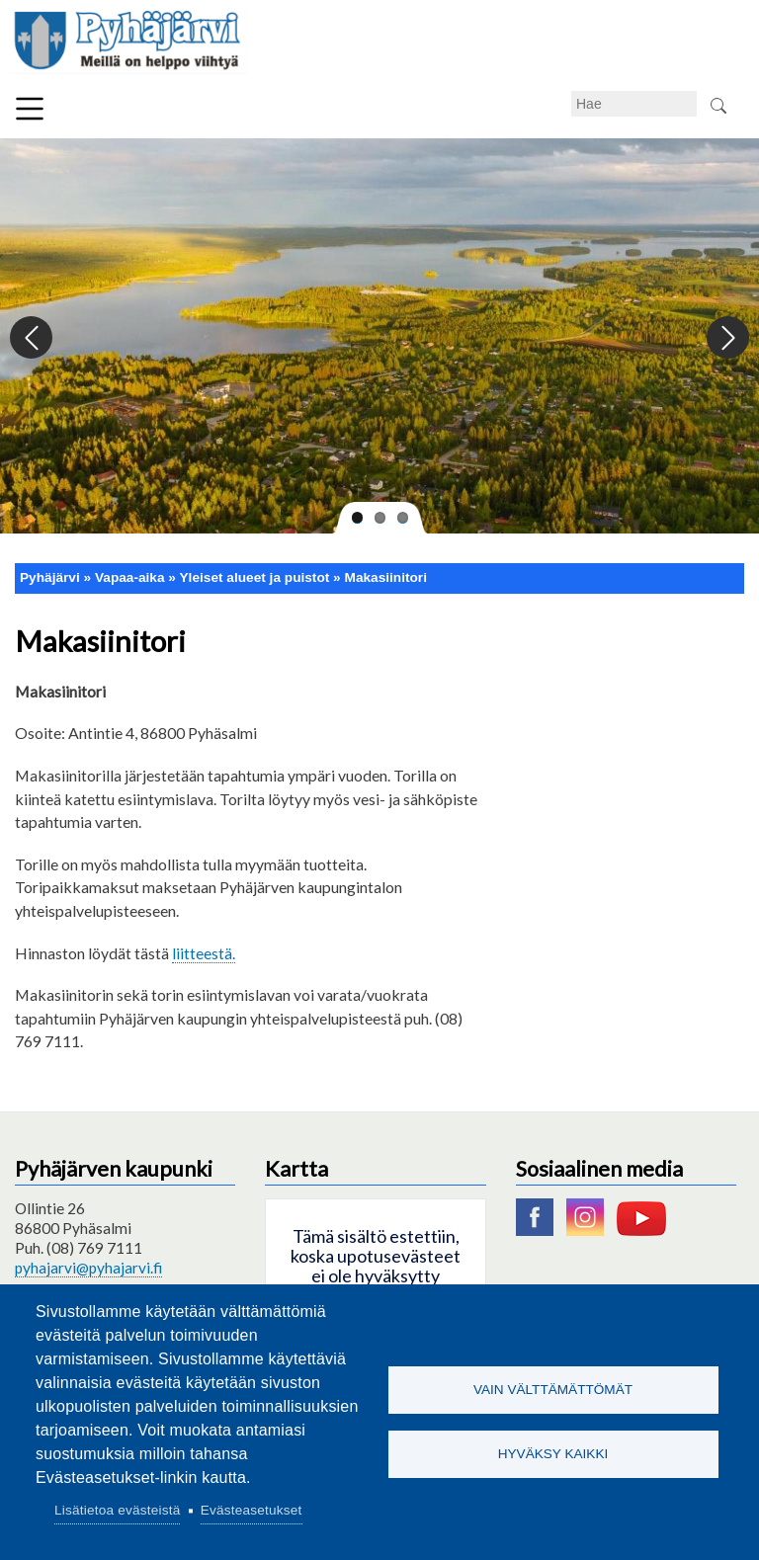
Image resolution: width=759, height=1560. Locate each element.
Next (727, 338)
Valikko (29, 108)
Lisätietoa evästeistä (117, 1510)
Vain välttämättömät (552, 1389)
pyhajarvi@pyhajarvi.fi (88, 1267)
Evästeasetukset (251, 1510)
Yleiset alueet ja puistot (255, 577)
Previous (32, 338)
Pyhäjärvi (50, 577)
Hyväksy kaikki (553, 1453)
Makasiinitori (386, 577)
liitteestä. (203, 953)
